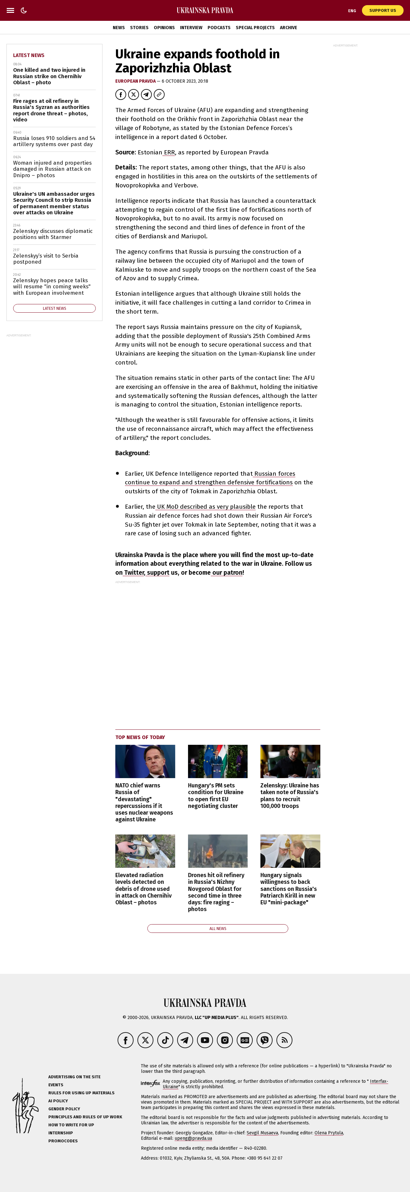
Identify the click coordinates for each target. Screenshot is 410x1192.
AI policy (58, 1100)
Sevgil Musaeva (262, 1133)
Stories (139, 27)
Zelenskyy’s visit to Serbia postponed (45, 259)
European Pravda (136, 81)
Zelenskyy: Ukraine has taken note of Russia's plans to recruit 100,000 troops (289, 795)
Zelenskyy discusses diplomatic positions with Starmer (53, 234)
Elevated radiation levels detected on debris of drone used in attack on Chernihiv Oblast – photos (143, 889)
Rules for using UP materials (81, 1092)
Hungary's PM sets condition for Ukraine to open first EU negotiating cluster (215, 795)
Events (55, 1084)
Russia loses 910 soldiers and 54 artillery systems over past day (54, 141)
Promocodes (63, 1141)
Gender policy (64, 1108)
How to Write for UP (71, 1124)
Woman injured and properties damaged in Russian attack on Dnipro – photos (52, 169)
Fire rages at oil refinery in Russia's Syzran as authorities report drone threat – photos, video (51, 110)
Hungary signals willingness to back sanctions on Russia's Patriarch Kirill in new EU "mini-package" (288, 889)
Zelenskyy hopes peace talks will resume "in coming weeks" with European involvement (52, 286)
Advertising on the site (74, 1076)
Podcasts (219, 27)
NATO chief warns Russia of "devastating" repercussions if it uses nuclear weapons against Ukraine (144, 802)
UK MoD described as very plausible (205, 506)
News (119, 27)
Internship (60, 1132)
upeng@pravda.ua (193, 1138)
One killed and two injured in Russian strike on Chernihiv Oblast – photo (49, 76)
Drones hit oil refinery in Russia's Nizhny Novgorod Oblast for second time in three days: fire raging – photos (216, 892)
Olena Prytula (329, 1133)
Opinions (164, 27)
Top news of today (140, 737)
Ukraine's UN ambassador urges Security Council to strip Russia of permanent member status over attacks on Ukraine (54, 203)
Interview (191, 27)
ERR (168, 152)
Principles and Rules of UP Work (85, 1116)
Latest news (29, 55)
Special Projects (255, 27)
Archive (288, 27)
